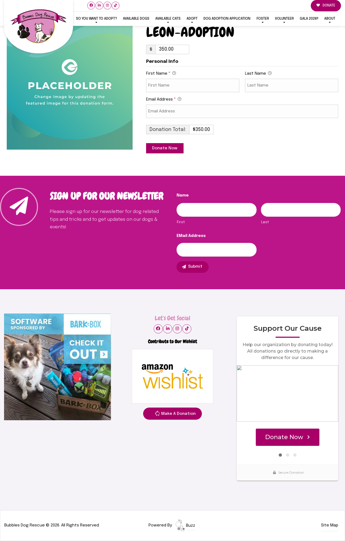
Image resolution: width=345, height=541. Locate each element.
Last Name (258, 74)
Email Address (163, 100)
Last (265, 222)
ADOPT (192, 18)
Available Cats (168, 18)
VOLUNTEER (284, 18)
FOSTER (263, 18)
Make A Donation (175, 415)
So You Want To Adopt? (96, 18)
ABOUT (329, 18)
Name (183, 195)
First (181, 222)
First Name (161, 74)
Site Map (329, 525)
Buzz (185, 525)
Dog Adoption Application (226, 18)
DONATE (325, 5)
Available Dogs (136, 18)
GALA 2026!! (309, 18)
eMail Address (191, 236)
